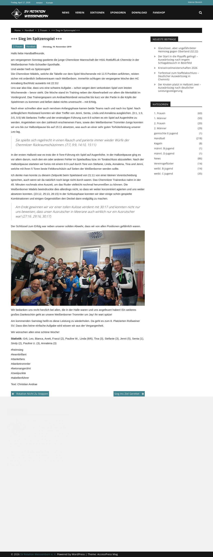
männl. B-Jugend (164, 148)
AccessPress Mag (107, 554)
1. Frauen (159, 113)
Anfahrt (39, 3)
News (65, 12)
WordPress (78, 554)
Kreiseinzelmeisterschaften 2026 (177, 68)
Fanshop (159, 12)
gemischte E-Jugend (166, 133)
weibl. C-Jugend (163, 173)
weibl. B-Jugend (163, 168)
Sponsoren (118, 12)
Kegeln (158, 143)
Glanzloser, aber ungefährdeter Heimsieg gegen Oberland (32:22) (178, 49)
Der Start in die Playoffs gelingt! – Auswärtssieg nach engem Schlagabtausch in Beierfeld (178, 60)
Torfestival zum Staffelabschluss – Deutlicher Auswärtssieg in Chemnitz (178, 76)
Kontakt (49, 3)
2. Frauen (42, 30)
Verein (79, 12)
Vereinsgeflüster (164, 163)
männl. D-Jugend (164, 153)
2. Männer (160, 128)
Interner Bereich (195, 2)
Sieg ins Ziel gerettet (126, 393)
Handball (29, 30)
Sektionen (97, 12)
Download (139, 12)
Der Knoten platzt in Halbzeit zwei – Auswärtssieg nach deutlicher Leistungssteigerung (179, 88)
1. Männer (160, 118)
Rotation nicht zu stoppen (32, 393)
